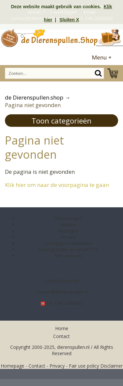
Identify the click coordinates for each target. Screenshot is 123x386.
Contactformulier (62, 281)
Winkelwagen (68, 218)
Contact (61, 336)
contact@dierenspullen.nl (61, 292)
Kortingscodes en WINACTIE (68, 249)
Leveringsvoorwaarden (68, 243)
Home (61, 328)
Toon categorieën (61, 120)
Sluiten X (69, 19)
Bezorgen (68, 231)
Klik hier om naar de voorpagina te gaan (57, 185)
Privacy (68, 237)
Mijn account (68, 256)
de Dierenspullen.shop (34, 97)
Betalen (68, 224)
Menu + (102, 57)
